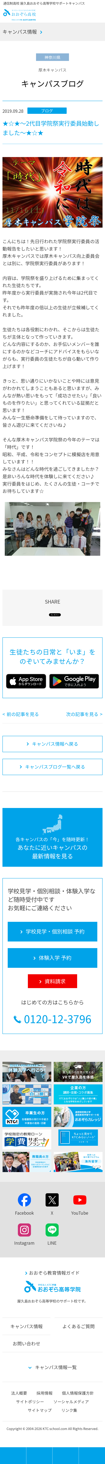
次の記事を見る (82, 714)
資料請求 (92, 1455)
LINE (52, 1243)
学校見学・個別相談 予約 (39, 1455)
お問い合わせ (26, 1343)
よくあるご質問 (78, 1326)
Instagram (24, 1243)
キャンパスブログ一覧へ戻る (55, 766)
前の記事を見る (23, 714)
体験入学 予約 (65, 1455)
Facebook (24, 1213)
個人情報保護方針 (78, 1393)
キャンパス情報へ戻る (55, 743)
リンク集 (69, 1410)
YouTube (79, 1213)
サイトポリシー (30, 1401)
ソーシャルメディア (71, 1401)
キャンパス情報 (19, 31)
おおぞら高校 (19, 19)
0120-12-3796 (57, 1018)
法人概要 (19, 1393)
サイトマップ (40, 1410)
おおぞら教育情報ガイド (54, 1272)
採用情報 (44, 1393)
